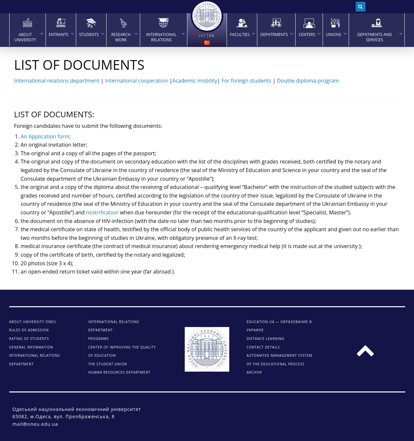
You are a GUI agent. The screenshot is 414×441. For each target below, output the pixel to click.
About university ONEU (32, 321)
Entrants (59, 34)
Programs (98, 338)
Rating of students (29, 338)
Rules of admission (29, 330)
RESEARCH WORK (121, 37)
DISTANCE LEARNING (266, 338)
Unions (333, 34)
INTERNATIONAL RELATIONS (161, 37)
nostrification (102, 212)
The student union (107, 364)
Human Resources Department (119, 372)
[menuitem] (27, 29)
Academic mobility (194, 80)
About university (25, 37)
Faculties (240, 34)
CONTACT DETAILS (263, 347)
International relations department (57, 80)
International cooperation (136, 80)
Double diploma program (308, 80)
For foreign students (246, 80)
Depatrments (274, 34)
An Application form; (46, 136)
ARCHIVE (254, 372)
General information (31, 347)
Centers (307, 34)
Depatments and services (374, 37)
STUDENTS (89, 34)
